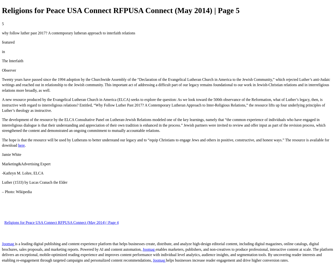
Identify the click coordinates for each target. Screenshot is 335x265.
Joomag (8, 244)
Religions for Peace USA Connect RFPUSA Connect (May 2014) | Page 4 (61, 222)
